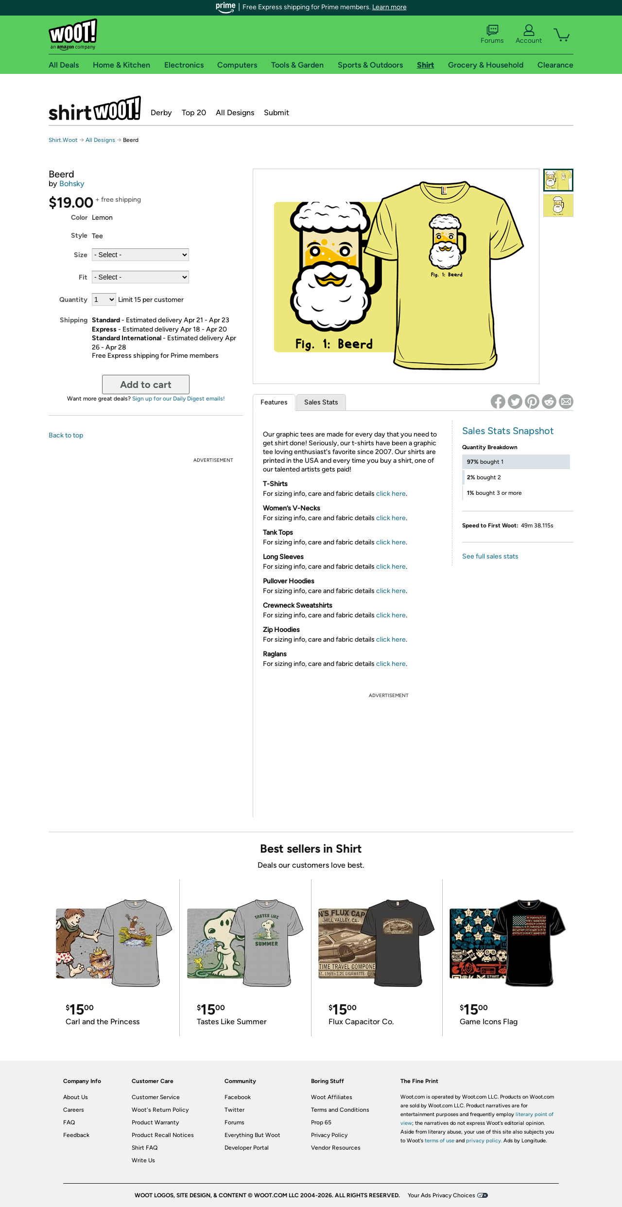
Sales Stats (321, 402)
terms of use (439, 1140)
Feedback (76, 1135)
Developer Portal (247, 1147)
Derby (161, 112)
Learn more (389, 7)
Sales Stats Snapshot (508, 431)
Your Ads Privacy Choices (441, 1195)
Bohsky (72, 183)
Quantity (73, 300)
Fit (83, 277)
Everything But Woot (252, 1135)
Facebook (238, 1097)
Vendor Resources (336, 1147)
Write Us (143, 1160)
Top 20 (194, 112)
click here (391, 494)
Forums (492, 34)
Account (529, 34)
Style (79, 235)
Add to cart (146, 384)
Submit (276, 112)
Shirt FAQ (144, 1147)
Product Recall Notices (163, 1135)
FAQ (69, 1122)
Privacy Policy (329, 1135)
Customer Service (156, 1097)
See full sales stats (490, 556)
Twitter (234, 1109)
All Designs (235, 112)
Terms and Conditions (340, 1109)
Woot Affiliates (331, 1097)
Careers (73, 1109)
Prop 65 (321, 1122)
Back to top (66, 435)
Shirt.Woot (95, 108)
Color (79, 217)
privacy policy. (484, 1140)
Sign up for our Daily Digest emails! (178, 398)
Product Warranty (155, 1122)
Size (80, 255)
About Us (75, 1097)
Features (274, 402)
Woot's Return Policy (160, 1109)
